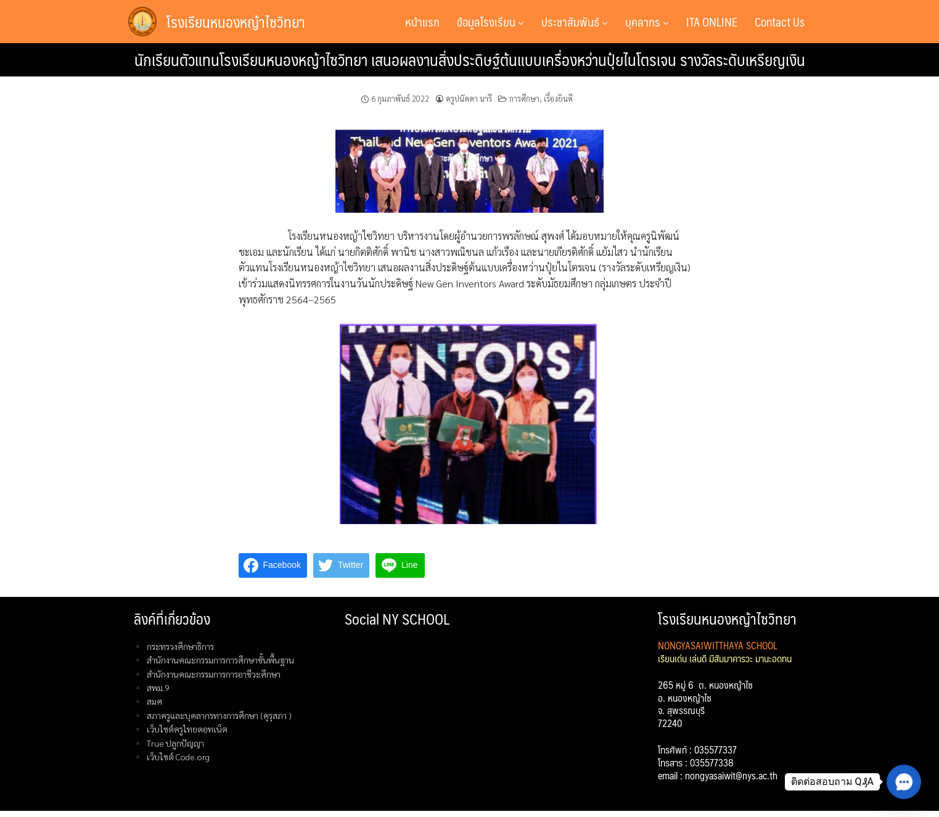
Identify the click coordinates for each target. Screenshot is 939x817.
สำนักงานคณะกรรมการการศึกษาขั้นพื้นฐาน (220, 659)
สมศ (154, 701)
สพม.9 (158, 687)
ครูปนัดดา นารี (469, 98)
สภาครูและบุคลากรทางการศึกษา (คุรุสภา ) (219, 715)
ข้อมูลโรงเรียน (490, 21)
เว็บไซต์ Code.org (178, 756)
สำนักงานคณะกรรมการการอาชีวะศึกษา (214, 673)
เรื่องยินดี (558, 98)
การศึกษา (524, 98)
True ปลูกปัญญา (175, 743)
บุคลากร (647, 21)
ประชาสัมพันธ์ (574, 21)
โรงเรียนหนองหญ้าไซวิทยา (235, 21)
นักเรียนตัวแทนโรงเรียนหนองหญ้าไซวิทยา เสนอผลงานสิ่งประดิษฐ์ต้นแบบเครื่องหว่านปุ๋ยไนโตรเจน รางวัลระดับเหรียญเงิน (469, 59)
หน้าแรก (422, 21)
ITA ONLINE (711, 21)
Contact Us (780, 21)
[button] (904, 782)
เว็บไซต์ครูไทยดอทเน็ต (187, 728)
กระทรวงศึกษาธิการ (180, 646)
